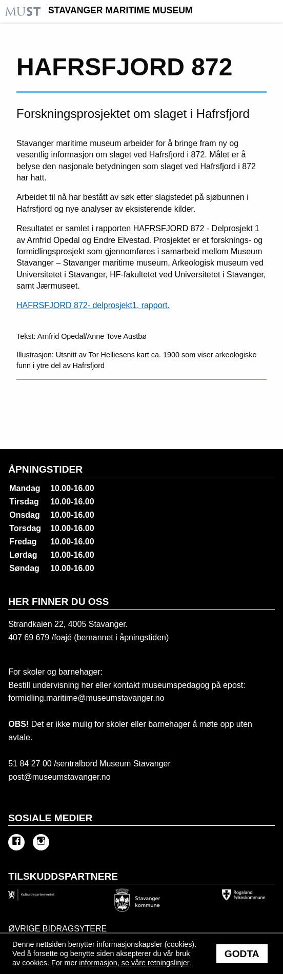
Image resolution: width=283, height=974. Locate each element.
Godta (242, 953)
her (86, 685)
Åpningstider (45, 469)
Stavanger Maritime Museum (120, 10)
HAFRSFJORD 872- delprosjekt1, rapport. (93, 305)
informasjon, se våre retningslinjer (134, 963)
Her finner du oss (58, 601)
